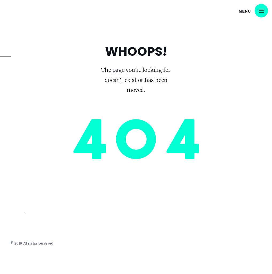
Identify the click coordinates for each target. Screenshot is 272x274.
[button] (261, 10)
